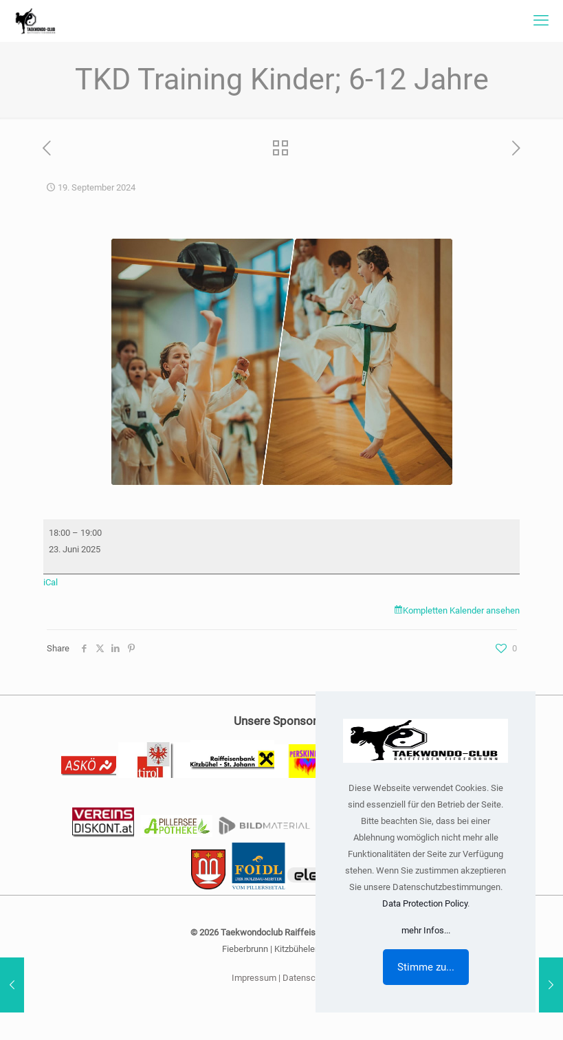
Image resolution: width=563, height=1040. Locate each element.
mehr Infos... (425, 930)
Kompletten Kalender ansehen (461, 610)
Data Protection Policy (424, 903)
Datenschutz (307, 978)
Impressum (254, 978)
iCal (50, 582)
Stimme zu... (425, 967)
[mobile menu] (541, 20)
